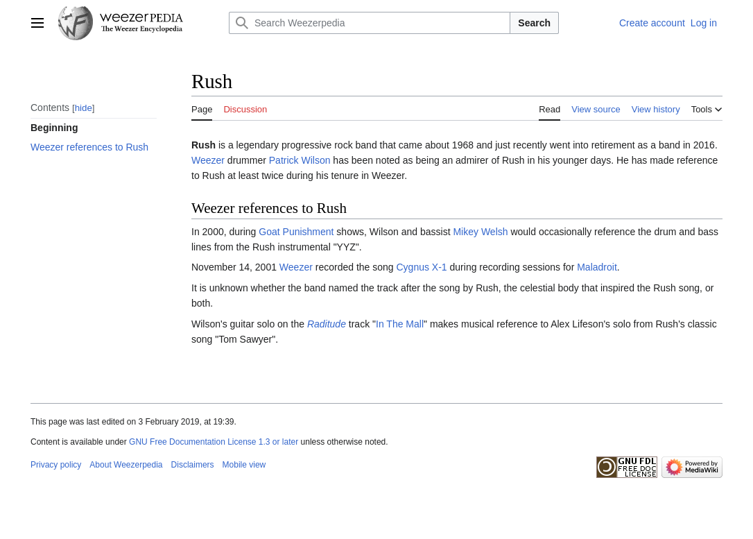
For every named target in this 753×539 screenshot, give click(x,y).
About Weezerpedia (125, 465)
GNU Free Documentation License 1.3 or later (213, 442)
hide (83, 108)
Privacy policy (56, 465)
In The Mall (400, 324)
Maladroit (597, 267)
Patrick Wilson (300, 160)
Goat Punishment (296, 231)
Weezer (208, 160)
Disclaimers (192, 465)
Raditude (326, 324)
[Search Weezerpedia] (369, 23)
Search (534, 22)
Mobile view (244, 465)
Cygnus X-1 (421, 267)
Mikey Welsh (480, 231)
